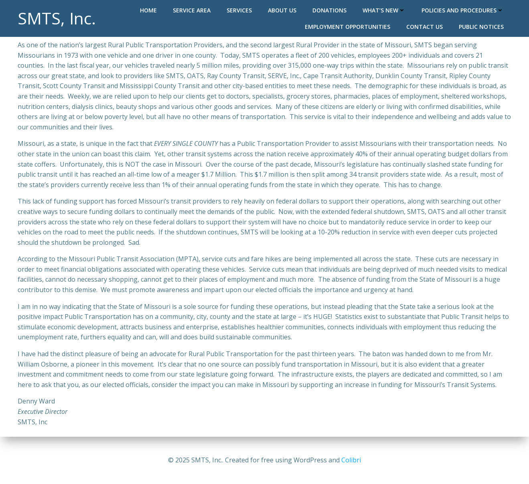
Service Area (192, 10)
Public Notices (481, 26)
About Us (282, 10)
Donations (329, 10)
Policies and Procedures (463, 10)
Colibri (351, 460)
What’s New (384, 10)
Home (148, 10)
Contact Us (424, 26)
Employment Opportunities (347, 26)
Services (239, 10)
